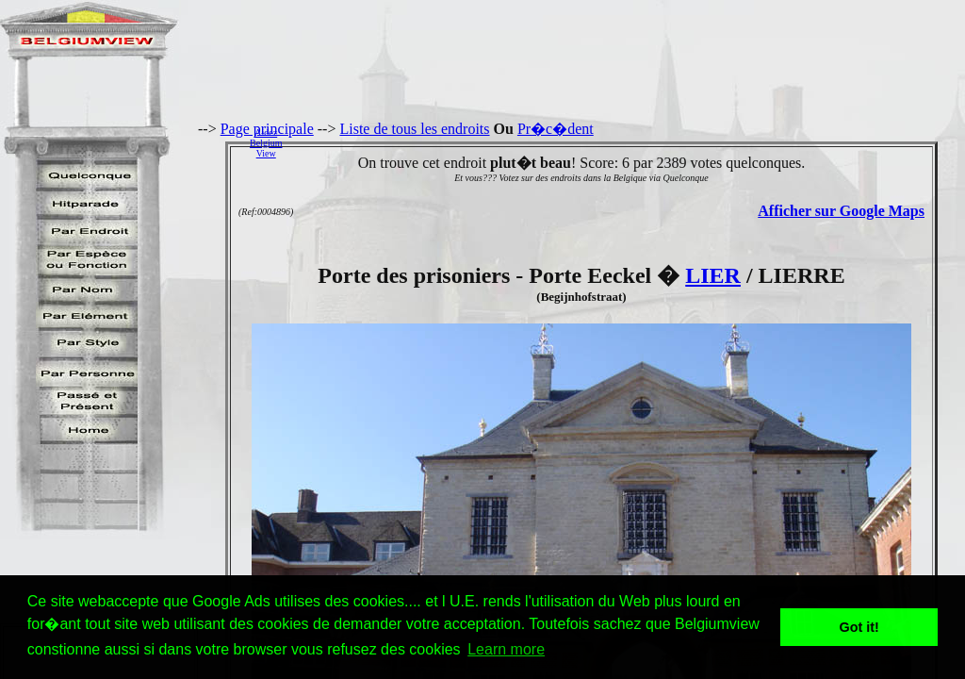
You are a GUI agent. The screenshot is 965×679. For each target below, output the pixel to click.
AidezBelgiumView (266, 142)
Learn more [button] (506, 649)
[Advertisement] (628, 142)
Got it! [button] (859, 627)
